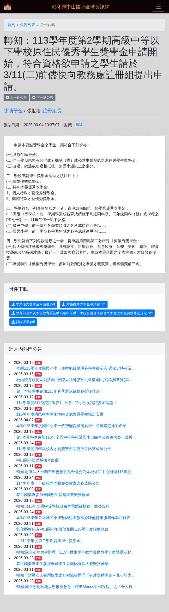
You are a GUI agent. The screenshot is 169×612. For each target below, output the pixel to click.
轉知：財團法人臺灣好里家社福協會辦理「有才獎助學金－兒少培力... (75, 575)
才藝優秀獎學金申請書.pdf (83, 304)
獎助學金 (13, 110)
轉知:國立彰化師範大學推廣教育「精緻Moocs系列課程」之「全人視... (76, 587)
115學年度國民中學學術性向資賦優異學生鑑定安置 (59, 414)
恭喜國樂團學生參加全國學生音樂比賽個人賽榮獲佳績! (62, 564)
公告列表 (27, 25)
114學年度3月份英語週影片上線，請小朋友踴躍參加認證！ (66, 403)
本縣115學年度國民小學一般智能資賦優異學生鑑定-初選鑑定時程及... (75, 368)
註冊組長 (52, 110)
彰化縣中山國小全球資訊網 (80, 6)
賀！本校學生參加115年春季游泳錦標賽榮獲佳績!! (59, 391)
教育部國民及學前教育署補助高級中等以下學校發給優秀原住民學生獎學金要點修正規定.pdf (82, 313)
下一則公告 (42, 97)
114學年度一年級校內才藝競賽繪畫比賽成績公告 (58, 483)
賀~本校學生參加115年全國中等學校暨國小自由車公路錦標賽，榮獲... (76, 437)
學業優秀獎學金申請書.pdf (33, 304)
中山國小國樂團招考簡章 (37, 460)
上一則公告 (16, 97)
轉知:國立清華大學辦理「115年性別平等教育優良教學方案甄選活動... (75, 552)
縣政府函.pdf (23, 322)
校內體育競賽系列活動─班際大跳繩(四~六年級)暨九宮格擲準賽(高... (74, 380)
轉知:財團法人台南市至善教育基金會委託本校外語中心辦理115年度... (75, 472)
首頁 (11, 25)
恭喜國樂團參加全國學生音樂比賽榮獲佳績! (53, 495)
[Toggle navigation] (158, 6)
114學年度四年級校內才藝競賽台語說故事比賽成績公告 (63, 449)
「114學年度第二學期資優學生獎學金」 (50, 541)
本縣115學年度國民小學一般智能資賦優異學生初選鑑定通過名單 (71, 426)
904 (79, 125)
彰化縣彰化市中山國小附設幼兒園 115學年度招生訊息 (62, 529)
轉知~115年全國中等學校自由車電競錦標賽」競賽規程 (62, 506)
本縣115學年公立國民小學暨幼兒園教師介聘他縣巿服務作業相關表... (74, 518)
